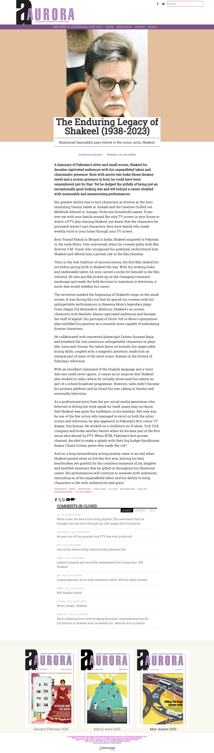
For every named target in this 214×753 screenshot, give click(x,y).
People (140, 27)
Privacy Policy (115, 743)
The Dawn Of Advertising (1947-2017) (77, 27)
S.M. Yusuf (113, 489)
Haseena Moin (60, 489)
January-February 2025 (50, 729)
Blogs (152, 27)
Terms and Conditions (101, 743)
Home (109, 27)
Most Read (124, 27)
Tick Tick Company (83, 492)
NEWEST (140, 510)
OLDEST (127, 510)
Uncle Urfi (142, 489)
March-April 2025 (107, 729)
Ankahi (72, 489)
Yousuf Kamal (99, 489)
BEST (152, 510)
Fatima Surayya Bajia (63, 492)
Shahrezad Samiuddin (90, 154)
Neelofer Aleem (127, 489)
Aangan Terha (84, 489)
